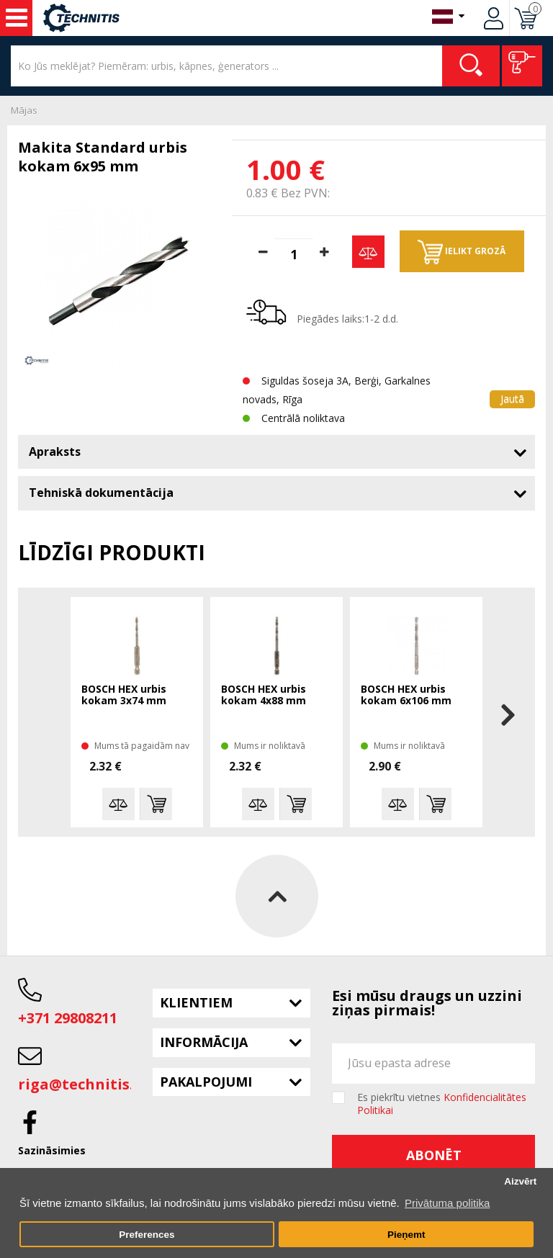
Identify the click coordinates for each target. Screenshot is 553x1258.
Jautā (512, 398)
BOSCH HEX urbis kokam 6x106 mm (406, 695)
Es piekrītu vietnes (441, 1104)
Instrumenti (16, 18)
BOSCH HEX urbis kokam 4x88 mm (263, 695)
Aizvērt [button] (520, 1181)
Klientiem (196, 1002)
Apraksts (55, 451)
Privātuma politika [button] (447, 1203)
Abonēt (434, 1155)
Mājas (24, 110)
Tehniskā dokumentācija (101, 492)
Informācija (204, 1042)
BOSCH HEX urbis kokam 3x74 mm (123, 695)
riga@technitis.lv (82, 1084)
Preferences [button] (146, 1234)
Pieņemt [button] (406, 1234)
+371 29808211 (67, 1018)
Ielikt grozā (461, 252)
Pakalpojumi (206, 1081)
